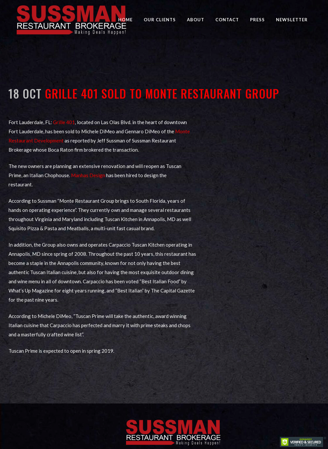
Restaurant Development (36, 140)
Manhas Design (88, 175)
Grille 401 (64, 122)
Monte (182, 131)
